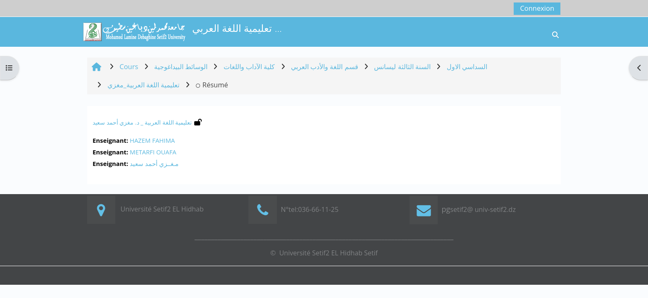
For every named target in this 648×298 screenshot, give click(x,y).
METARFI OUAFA (153, 152)
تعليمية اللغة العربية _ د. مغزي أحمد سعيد (142, 122)
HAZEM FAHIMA (152, 140)
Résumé (211, 84)
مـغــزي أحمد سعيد (154, 163)
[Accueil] (134, 31)
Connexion (537, 8)
